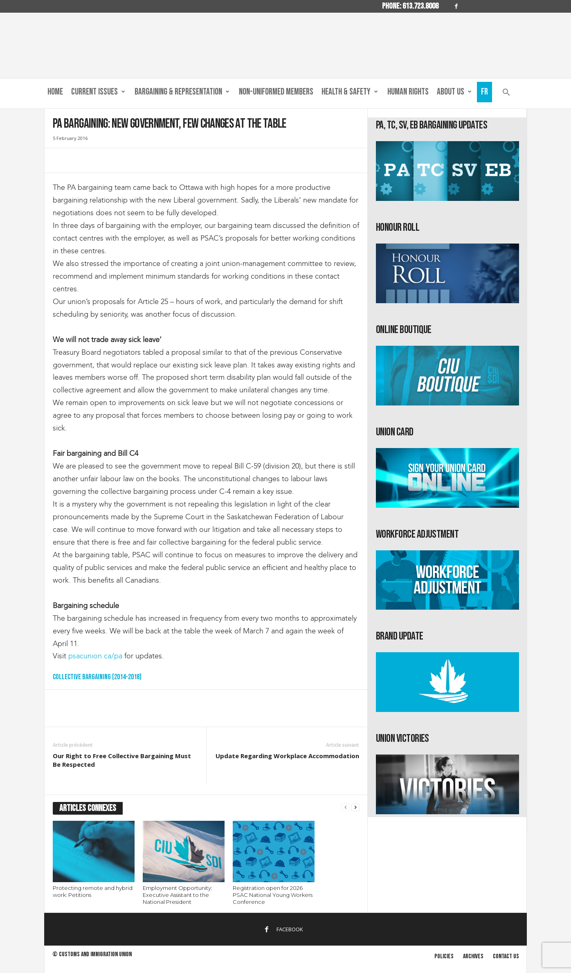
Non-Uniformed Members (276, 91)
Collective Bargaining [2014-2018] (97, 677)
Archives (473, 956)
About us (454, 92)
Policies (444, 956)
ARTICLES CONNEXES (87, 808)
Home (55, 91)
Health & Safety (349, 92)
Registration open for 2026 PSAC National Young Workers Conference (272, 895)
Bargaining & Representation (182, 92)
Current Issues (98, 92)
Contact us (506, 956)
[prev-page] (346, 807)
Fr (484, 91)
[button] (506, 94)
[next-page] (355, 807)
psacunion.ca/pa (95, 655)
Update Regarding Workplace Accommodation (287, 756)
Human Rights (408, 91)
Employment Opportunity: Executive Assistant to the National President (177, 895)
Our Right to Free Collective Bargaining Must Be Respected (122, 760)
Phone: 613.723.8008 (410, 6)
